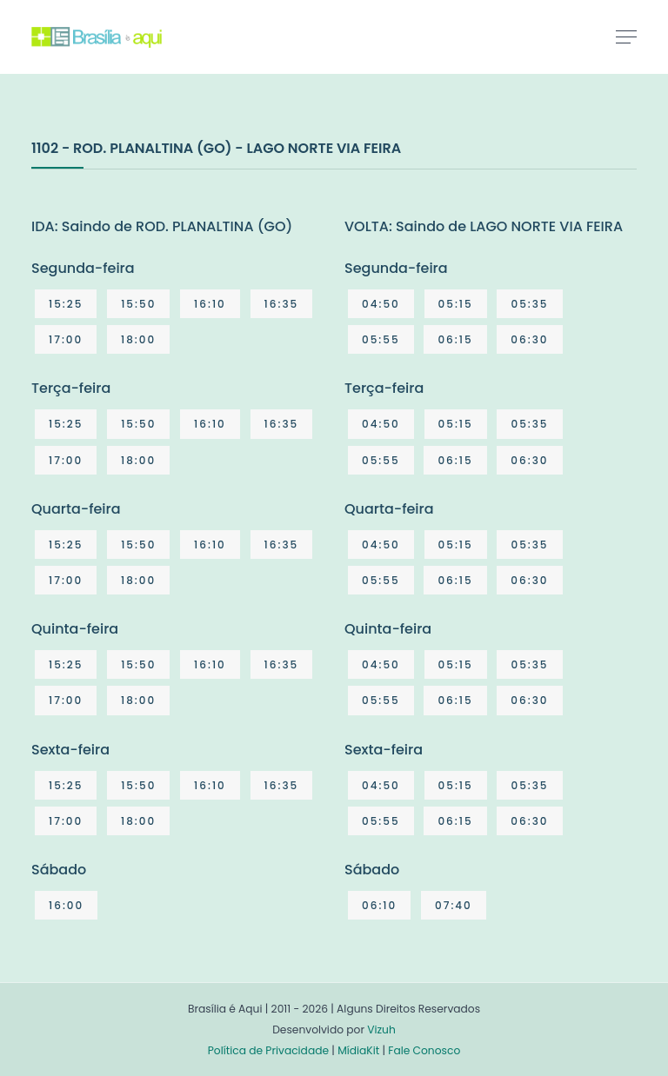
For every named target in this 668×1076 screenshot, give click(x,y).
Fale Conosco (424, 1050)
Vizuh (381, 1029)
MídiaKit (358, 1050)
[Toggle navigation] (626, 36)
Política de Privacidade (268, 1050)
